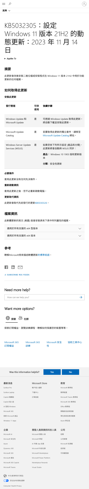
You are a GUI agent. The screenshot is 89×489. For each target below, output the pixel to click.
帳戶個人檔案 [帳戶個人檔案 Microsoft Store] (37, 387)
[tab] (12, 319)
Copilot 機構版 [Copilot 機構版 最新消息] (9, 397)
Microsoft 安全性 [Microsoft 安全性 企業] (10, 439)
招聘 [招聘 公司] (62, 434)
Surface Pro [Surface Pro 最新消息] (8, 387)
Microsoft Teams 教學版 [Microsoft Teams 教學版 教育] (69, 397)
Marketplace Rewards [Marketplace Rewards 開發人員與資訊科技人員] (40, 462)
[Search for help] (10, 3)
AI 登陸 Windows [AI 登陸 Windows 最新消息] (10, 406)
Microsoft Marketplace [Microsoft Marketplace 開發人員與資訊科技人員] (40, 453)
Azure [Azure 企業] (6, 444)
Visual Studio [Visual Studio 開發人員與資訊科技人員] (36, 467)
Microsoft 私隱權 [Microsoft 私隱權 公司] (67, 444)
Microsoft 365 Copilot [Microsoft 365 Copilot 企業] (11, 462)
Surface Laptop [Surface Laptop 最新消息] (9, 392)
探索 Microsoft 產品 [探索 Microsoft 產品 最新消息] (11, 416)
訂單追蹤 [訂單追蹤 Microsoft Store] (35, 397)
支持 (4, 10)
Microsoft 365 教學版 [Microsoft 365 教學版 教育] (68, 402)
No (70, 372)
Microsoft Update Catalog (56, 135)
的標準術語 (44, 254)
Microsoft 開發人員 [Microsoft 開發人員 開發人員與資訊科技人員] (39, 434)
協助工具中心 (75, 342)
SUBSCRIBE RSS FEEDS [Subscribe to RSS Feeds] (18, 274)
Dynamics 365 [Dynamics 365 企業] (9, 448)
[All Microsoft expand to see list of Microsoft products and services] (3, 4)
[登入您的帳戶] (84, 4)
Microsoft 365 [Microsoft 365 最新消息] (8, 411)
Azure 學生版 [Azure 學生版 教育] (65, 421)
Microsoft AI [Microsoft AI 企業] (8, 434)
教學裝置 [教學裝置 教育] (64, 392)
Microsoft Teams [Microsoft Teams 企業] (9, 467)
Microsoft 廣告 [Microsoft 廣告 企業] (9, 458)
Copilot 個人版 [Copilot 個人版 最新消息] (9, 402)
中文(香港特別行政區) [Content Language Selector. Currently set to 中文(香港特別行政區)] (15, 476)
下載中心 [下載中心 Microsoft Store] (35, 392)
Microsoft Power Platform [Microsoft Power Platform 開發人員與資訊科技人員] (41, 458)
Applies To (11, 58)
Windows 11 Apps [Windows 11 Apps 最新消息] (10, 421)
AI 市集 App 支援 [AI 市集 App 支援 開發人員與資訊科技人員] (38, 444)
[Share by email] (19, 267)
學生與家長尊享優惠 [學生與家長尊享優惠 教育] (68, 416)
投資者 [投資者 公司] (63, 448)
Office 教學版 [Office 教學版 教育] (65, 406)
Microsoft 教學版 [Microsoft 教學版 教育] (67, 387)
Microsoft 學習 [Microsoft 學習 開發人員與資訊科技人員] (37, 439)
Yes (52, 372)
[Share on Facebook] (6, 267)
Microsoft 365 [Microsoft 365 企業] (8, 453)
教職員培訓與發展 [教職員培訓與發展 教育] (67, 411)
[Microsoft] (44, 2)
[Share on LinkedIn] (12, 267)
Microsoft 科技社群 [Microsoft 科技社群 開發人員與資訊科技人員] (39, 448)
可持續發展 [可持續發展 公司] (65, 453)
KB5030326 (41, 202)
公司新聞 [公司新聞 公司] (64, 439)
